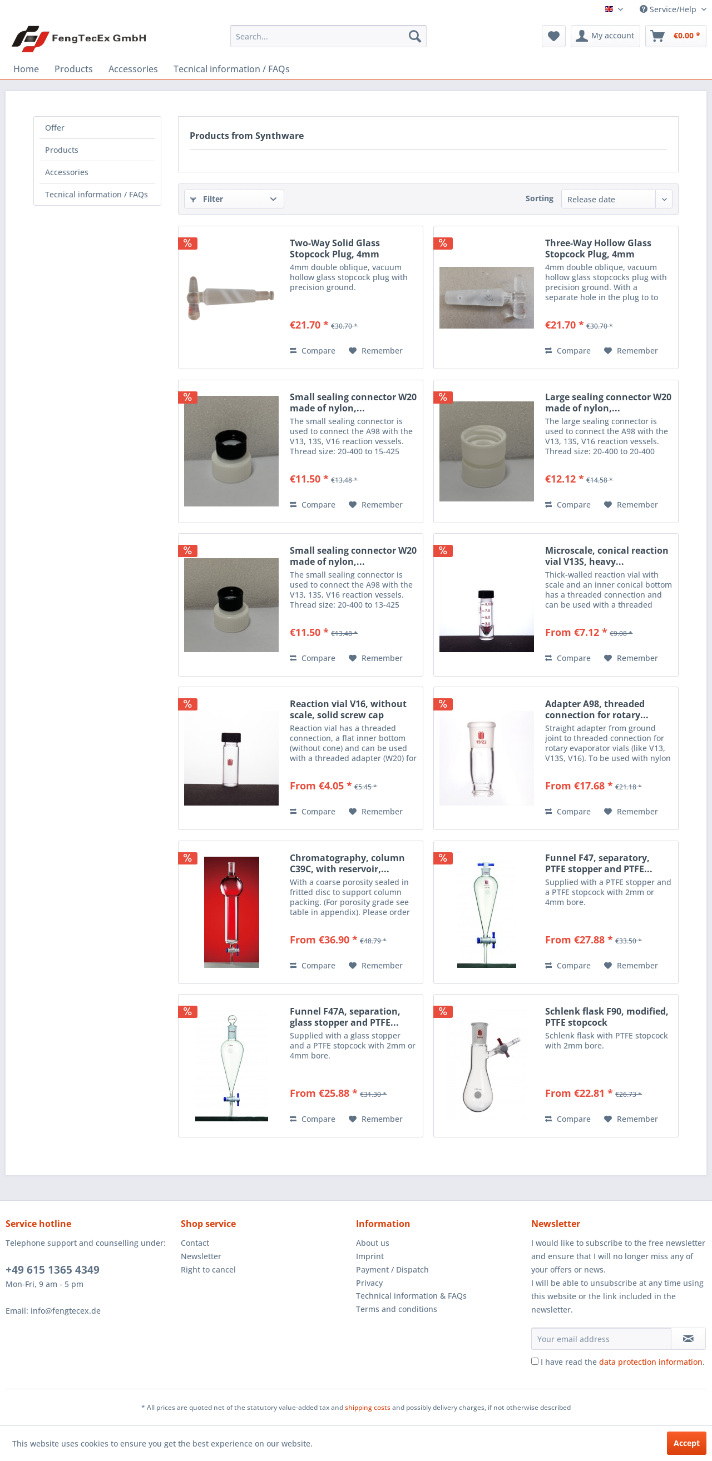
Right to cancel (208, 1269)
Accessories (66, 172)
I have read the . (623, 1361)
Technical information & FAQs (411, 1295)
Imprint (370, 1256)
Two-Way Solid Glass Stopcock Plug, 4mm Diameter (335, 248)
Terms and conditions (396, 1309)
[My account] (605, 36)
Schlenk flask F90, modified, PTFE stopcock (607, 1017)
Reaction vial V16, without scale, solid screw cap (348, 709)
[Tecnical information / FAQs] (232, 68)
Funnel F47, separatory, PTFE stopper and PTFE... (598, 863)
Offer (55, 127)
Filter (206, 198)
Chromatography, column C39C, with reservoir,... (347, 863)
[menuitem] (328, 36)
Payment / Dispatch (392, 1269)
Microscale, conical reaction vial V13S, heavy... (607, 556)
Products (61, 150)
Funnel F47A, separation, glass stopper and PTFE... (345, 1017)
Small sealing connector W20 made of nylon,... (353, 402)
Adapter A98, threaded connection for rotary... (597, 709)
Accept (687, 1443)
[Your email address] (601, 1339)
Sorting (539, 198)
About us (372, 1243)
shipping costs (367, 1407)
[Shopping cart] (675, 36)
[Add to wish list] (376, 350)
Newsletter (201, 1256)
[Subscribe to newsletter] (688, 1339)
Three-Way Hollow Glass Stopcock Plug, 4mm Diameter (598, 248)
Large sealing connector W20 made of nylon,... (608, 402)
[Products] (74, 68)
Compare (312, 350)
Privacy (369, 1283)
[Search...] (328, 36)
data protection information (651, 1361)
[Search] (415, 36)
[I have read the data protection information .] (534, 1361)
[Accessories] (133, 68)
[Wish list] (554, 36)
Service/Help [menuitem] (669, 9)
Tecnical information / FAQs (96, 194)
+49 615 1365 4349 (53, 1270)
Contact (195, 1243)
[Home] (26, 68)
